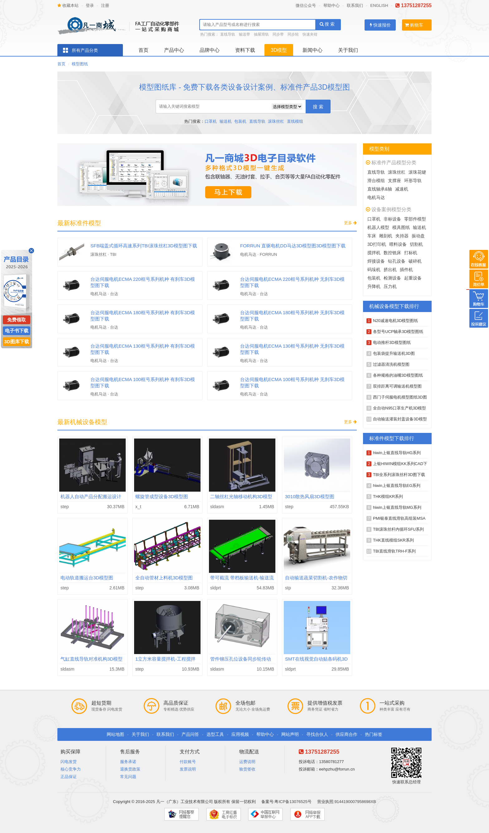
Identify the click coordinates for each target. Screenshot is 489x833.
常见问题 (128, 776)
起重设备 (413, 277)
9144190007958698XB (355, 801)
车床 (371, 235)
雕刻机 (385, 235)
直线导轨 (227, 34)
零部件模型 (415, 218)
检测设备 (392, 277)
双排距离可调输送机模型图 (397, 386)
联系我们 (355, 5)
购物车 (414, 24)
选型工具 (215, 734)
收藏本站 (68, 5)
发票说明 (188, 769)
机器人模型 (378, 227)
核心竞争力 (71, 769)
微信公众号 (306, 5)
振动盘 (418, 235)
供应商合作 (346, 734)
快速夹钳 (310, 34)
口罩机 (211, 121)
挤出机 (390, 269)
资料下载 (245, 50)
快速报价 (380, 24)
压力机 (390, 286)
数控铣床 (392, 252)
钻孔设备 (396, 261)
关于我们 (348, 50)
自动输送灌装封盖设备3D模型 (400, 419)
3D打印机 (376, 244)
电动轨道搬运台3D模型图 (87, 577)
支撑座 (394, 180)
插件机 (406, 269)
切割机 (416, 244)
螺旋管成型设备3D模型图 (161, 496)
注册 (105, 5)
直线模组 (295, 121)
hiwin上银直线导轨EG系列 (396, 485)
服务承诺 (128, 761)
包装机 (240, 121)
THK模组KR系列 (388, 496)
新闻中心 (312, 50)
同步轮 (293, 34)
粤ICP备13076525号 (293, 801)
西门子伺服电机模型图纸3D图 (400, 397)
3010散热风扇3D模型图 (309, 496)
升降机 (373, 286)
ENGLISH (379, 5)
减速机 (401, 188)
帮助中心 (331, 5)
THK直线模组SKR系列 (393, 540)
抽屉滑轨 (261, 34)
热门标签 (373, 734)
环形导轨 (413, 180)
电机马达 (376, 197)
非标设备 (392, 218)
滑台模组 (376, 180)
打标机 (410, 252)
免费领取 (16, 319)
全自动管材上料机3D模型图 (164, 577)
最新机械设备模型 (82, 422)
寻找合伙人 (317, 734)
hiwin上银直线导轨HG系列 (397, 452)
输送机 (226, 121)
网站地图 (115, 734)
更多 (350, 223)
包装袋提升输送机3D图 (394, 353)
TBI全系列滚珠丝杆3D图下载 (399, 474)
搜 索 (327, 24)
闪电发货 (69, 761)
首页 (143, 50)
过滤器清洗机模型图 (391, 364)
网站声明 (290, 734)
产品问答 (190, 734)
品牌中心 (210, 50)
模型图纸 (80, 64)
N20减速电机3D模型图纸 (395, 320)
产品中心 (174, 50)
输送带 (244, 34)
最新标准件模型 (79, 223)
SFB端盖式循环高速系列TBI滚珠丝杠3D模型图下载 (143, 245)
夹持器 (402, 235)
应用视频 (240, 734)
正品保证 (69, 776)
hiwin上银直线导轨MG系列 (397, 507)
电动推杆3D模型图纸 (392, 342)
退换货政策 (130, 769)
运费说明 (247, 761)
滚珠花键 (417, 172)
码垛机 (373, 269)
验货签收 (247, 769)
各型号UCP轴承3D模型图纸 (398, 331)
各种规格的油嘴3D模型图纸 (398, 375)
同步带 (278, 34)
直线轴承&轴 (379, 188)
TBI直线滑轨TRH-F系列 (394, 551)
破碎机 (415, 261)
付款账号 (188, 761)
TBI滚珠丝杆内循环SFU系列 (398, 529)
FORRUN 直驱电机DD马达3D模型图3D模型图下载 (293, 245)
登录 (90, 5)
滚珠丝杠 (276, 121)
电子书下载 (16, 330)
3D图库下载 (16, 341)
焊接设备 (376, 261)
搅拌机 (373, 252)
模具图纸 (401, 227)
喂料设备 (398, 244)
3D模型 (279, 50)
